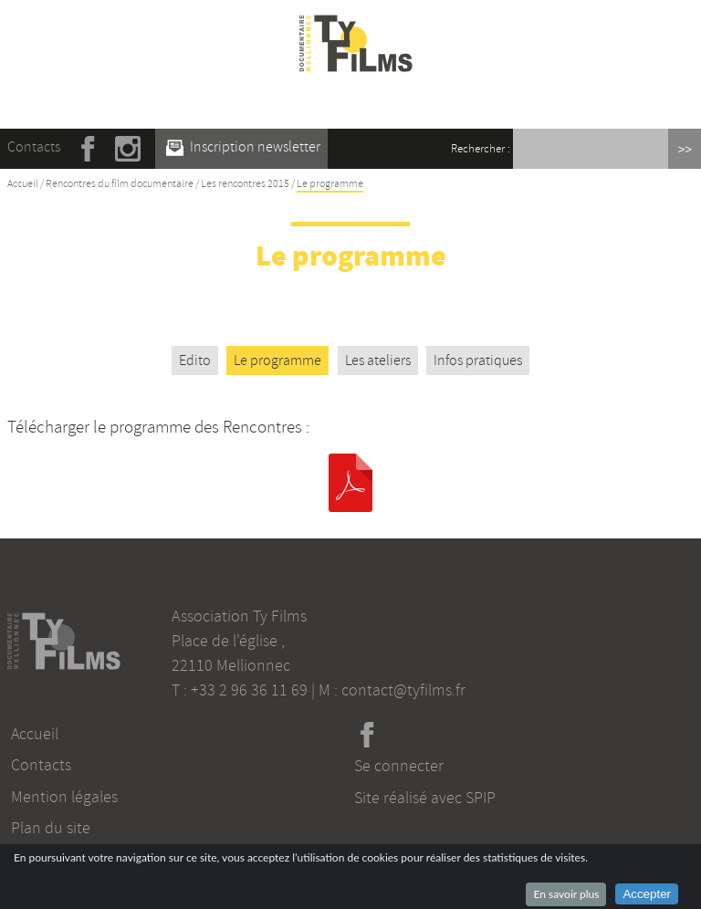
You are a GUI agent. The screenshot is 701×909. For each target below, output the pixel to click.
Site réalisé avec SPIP (425, 798)
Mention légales (64, 797)
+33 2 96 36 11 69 (249, 690)
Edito (195, 360)
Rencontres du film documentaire (120, 184)
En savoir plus (566, 894)
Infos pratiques (478, 360)
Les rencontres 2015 (245, 184)
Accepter (647, 894)
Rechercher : (480, 148)
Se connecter (399, 766)
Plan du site (50, 828)
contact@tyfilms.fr (403, 690)
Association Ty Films (239, 616)
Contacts (33, 147)
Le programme (277, 360)
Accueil (22, 184)
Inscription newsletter (243, 147)
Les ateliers (378, 360)
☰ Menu (356, 99)
